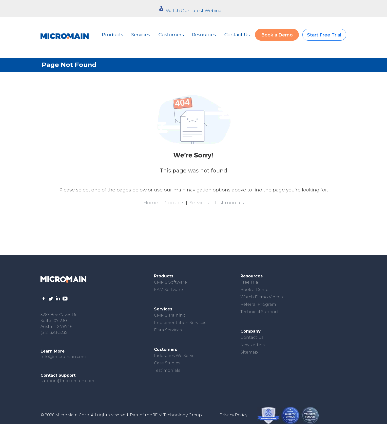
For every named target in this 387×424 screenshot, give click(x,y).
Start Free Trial (324, 35)
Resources (204, 34)
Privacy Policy (233, 415)
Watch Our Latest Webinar (194, 10)
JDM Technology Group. (178, 415)
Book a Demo (277, 35)
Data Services (168, 330)
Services (140, 34)
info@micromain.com (63, 356)
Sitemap (249, 352)
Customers (171, 34)
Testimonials (229, 202)
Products (112, 34)
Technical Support (259, 311)
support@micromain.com (67, 380)
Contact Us (237, 34)
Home (150, 202)
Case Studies (167, 363)
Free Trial (249, 282)
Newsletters (252, 344)
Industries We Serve (174, 355)
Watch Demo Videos (261, 297)
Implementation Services (180, 322)
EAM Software (168, 289)
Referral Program (258, 304)
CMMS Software (170, 282)
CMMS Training (170, 315)
